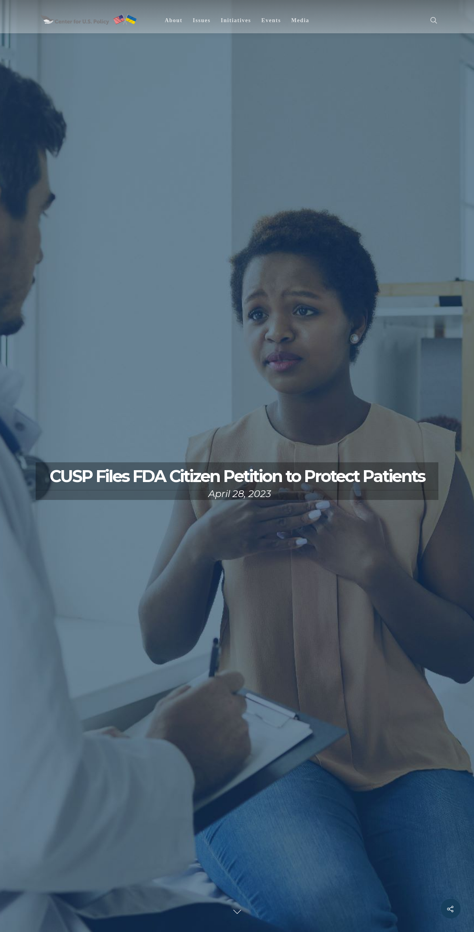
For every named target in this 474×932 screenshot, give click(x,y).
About (174, 20)
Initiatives (236, 20)
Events (271, 20)
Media (300, 20)
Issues (202, 20)
